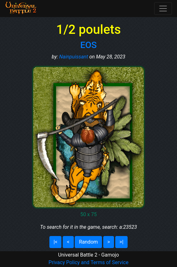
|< (55, 242)
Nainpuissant (73, 57)
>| (121, 242)
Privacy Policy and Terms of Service (88, 262)
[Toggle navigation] (163, 8)
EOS (88, 45)
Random (88, 242)
